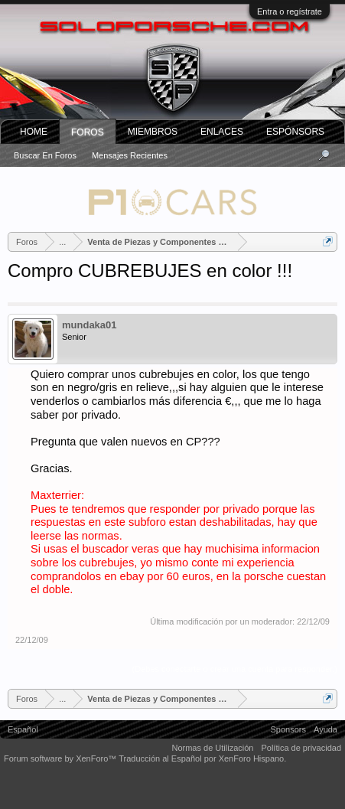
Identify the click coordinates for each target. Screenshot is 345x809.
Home (33, 131)
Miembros (152, 131)
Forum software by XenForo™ (61, 758)
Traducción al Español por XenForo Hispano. (202, 758)
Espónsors (295, 131)
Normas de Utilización (212, 747)
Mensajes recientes (130, 155)
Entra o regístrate (289, 11)
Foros (87, 132)
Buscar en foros (45, 155)
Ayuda (325, 729)
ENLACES (221, 131)
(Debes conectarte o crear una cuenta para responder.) (234, 669)
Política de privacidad (301, 747)
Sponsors (288, 729)
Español (23, 729)
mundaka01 (89, 325)
